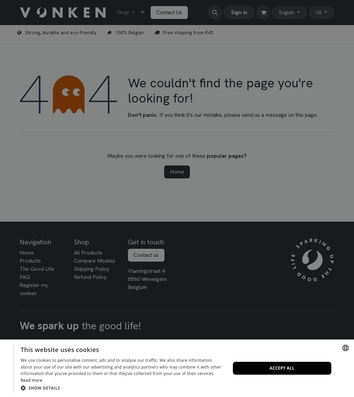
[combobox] (345, 348)
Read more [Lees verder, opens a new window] (31, 380)
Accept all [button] (282, 368)
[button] (122, 388)
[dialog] (177, 368)
